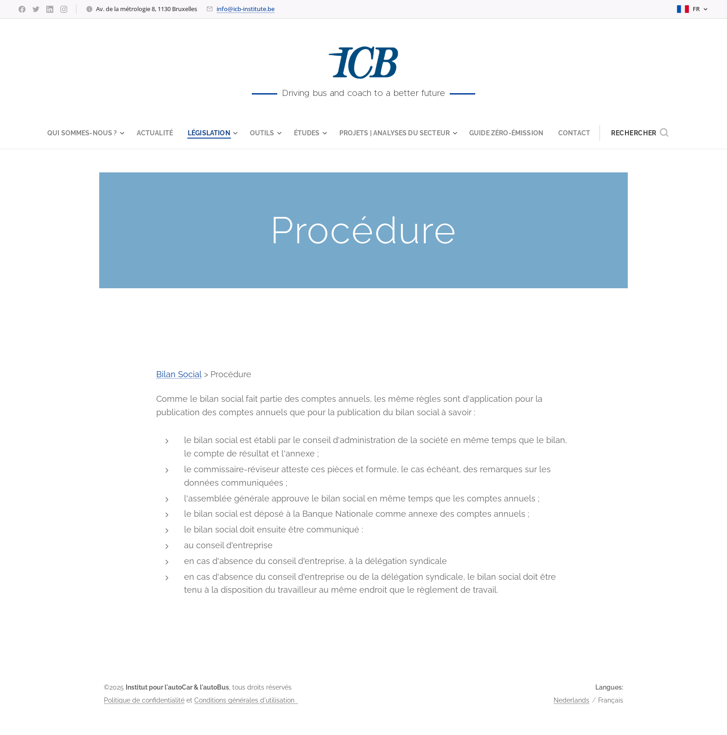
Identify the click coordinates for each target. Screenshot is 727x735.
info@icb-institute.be (245, 9)
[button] (652, 133)
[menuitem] (78, 133)
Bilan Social (179, 374)
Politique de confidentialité (144, 700)
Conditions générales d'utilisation (246, 700)
